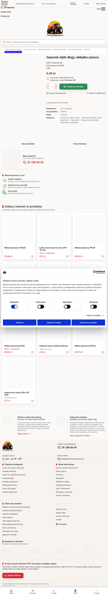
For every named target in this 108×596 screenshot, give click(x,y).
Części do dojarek (9, 488)
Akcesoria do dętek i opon (13, 52)
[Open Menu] (103, 9)
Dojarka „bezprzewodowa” (12, 510)
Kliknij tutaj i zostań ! (63, 80)
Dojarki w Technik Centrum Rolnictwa (16, 507)
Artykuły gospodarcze (10, 482)
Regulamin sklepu (62, 482)
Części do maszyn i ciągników (13, 49)
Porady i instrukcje (63, 495)
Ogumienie (87, 49)
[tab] (28, 144)
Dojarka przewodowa (10, 514)
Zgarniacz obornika (9, 535)
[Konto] (75, 591)
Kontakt (59, 520)
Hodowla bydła (7, 478)
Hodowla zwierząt (9, 471)
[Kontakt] (96, 591)
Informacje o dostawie (64, 492)
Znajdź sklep (6, 12)
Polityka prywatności (63, 485)
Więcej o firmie (61, 509)
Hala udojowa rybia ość (11, 521)
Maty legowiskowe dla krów (12, 524)
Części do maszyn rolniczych (13, 468)
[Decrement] (47, 87)
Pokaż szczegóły (94, 315)
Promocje (59, 475)
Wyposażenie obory (9, 485)
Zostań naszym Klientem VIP (67, 468)
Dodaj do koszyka (75, 87)
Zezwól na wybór (54, 322)
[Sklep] (11, 591)
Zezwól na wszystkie (88, 322)
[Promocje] (33, 591)
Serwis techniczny (9, 528)
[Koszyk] (54, 591)
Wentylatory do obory (10, 531)
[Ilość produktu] (52, 87)
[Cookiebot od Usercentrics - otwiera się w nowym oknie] (95, 272)
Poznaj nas (5, 16)
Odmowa (19, 322)
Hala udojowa (7, 517)
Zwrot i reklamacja (63, 488)
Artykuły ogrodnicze (9, 492)
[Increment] (56, 87)
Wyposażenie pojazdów (59, 49)
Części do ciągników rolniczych (14, 475)
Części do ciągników (30, 49)
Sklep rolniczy (61, 471)
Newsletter (60, 478)
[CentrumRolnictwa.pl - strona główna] (55, 29)
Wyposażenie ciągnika (44, 49)
